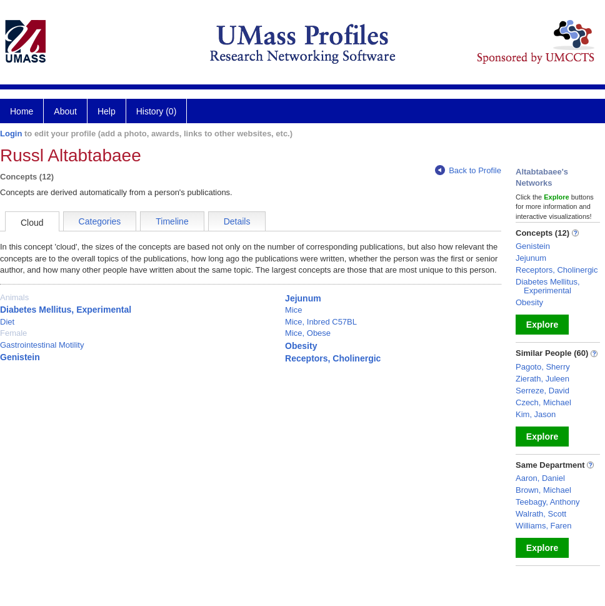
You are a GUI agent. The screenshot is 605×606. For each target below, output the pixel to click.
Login (11, 133)
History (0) (156, 111)
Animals (14, 297)
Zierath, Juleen (542, 378)
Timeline (172, 221)
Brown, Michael (543, 490)
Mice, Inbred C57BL (321, 321)
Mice (293, 310)
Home (21, 111)
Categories (100, 221)
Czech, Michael (543, 402)
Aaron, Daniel (540, 478)
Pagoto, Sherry (543, 366)
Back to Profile (468, 170)
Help (107, 111)
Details (237, 221)
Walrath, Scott (541, 513)
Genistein (20, 357)
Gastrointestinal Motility (42, 345)
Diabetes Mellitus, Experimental (65, 310)
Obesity (301, 346)
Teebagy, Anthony (547, 502)
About (65, 111)
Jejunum (303, 298)
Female (13, 333)
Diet (7, 321)
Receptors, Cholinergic (333, 358)
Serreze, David (542, 390)
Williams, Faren (544, 525)
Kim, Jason (536, 414)
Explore (542, 325)
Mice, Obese (308, 333)
